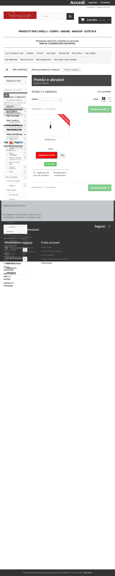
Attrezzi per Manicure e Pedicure (12, 245)
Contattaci (105, 2)
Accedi (77, 2)
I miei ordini (46, 541)
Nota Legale (14, 398)
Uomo (11, 172)
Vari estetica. (14, 236)
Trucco (11, 195)
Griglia (103, 99)
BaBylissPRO (15, 320)
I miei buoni (46, 557)
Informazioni (14, 385)
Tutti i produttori (14, 53)
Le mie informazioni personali (54, 553)
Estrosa (12, 348)
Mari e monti (14, 190)
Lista (109, 99)
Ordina (35, 99)
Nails (10, 200)
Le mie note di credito (51, 545)
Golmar (12, 366)
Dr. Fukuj (13, 343)
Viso (10, 167)
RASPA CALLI (50, 140)
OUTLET (40, 53)
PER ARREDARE (11, 59)
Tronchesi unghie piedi (11, 271)
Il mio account (50, 536)
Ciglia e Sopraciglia (11, 215)
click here (87, 572)
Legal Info (92, 2)
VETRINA (30, 53)
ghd (10, 361)
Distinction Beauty (17, 339)
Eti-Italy (12, 352)
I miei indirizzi (47, 549)
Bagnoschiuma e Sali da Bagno (14, 206)
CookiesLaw (28, 486)
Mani (10, 181)
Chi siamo (13, 410)
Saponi (11, 227)
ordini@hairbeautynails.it (16, 552)
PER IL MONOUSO (43, 59)
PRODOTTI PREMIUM (11, 298)
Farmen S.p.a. (15, 357)
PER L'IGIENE (90, 53)
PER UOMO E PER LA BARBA (65, 59)
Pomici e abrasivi (11, 257)
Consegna (13, 394)
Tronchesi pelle (15, 264)
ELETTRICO (51, 53)
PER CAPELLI (77, 53)
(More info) (19, 115)
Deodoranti (13, 222)
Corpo (11, 176)
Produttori (13, 312)
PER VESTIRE (64, 53)
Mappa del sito (103, 7)
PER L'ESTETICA (26, 59)
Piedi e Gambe (15, 186)
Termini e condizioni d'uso (27, 475)
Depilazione (14, 232)
